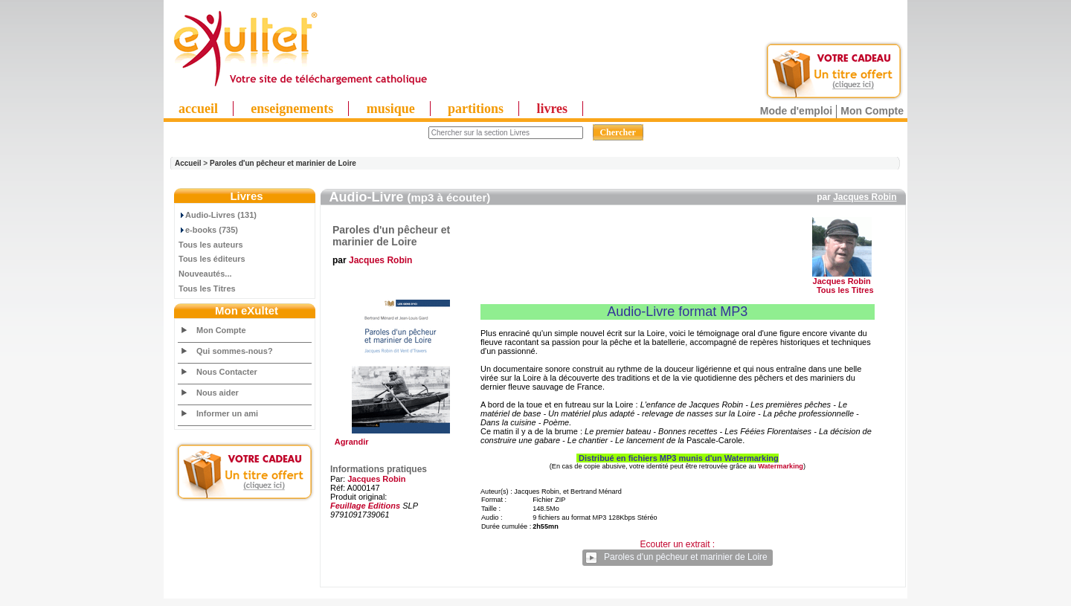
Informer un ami (227, 413)
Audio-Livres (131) (217, 214)
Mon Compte (872, 111)
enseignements (292, 108)
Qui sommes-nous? (234, 350)
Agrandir (399, 438)
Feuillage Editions (365, 505)
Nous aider (217, 392)
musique (391, 108)
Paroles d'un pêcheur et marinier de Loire (283, 163)
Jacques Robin (864, 197)
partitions (476, 108)
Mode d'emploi (796, 111)
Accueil (188, 163)
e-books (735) (208, 229)
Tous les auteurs (210, 244)
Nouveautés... (205, 273)
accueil (198, 108)
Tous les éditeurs (211, 258)
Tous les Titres (207, 288)
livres (551, 108)
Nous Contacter (226, 371)
